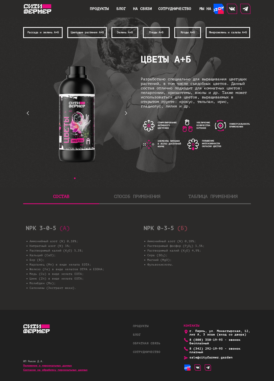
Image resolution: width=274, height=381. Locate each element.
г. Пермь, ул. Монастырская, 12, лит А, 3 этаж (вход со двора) (219, 332)
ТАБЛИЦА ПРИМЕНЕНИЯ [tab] (213, 196)
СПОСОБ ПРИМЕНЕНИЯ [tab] (137, 196)
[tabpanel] (137, 260)
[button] (142, 9)
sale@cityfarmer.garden (211, 357)
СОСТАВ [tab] (61, 196)
